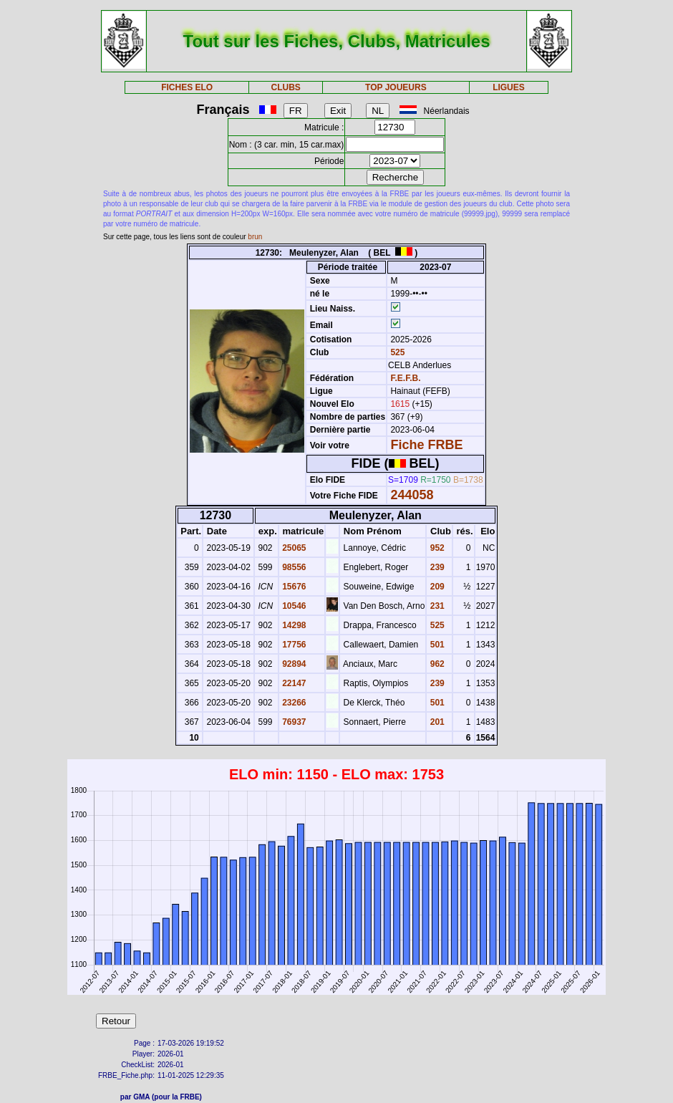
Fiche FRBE (426, 445)
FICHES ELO (187, 87)
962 (435, 664)
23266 (293, 703)
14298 (293, 625)
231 (435, 606)
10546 (293, 606)
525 (396, 352)
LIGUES (509, 87)
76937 (293, 722)
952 (435, 548)
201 (435, 722)
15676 (293, 587)
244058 (411, 495)
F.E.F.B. (405, 378)
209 (435, 587)
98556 (293, 567)
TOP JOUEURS (396, 87)
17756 (293, 645)
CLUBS (285, 87)
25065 (293, 548)
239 (435, 567)
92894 (293, 664)
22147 (293, 683)
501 (435, 645)
